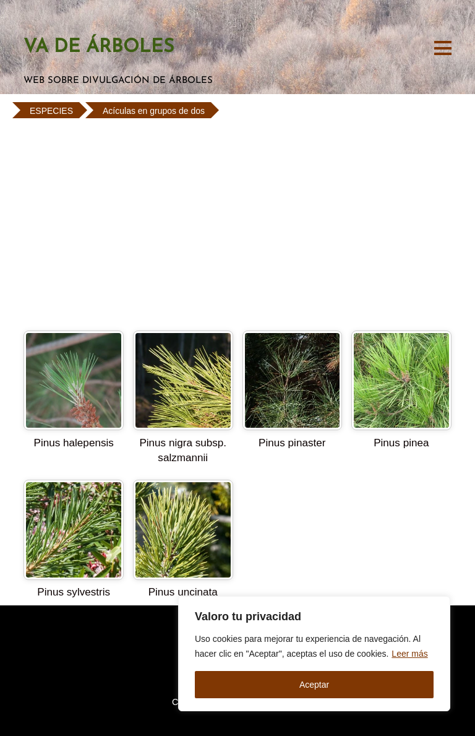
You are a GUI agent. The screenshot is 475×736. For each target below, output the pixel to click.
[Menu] (442, 47)
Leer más (409, 654)
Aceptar (314, 685)
